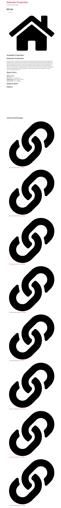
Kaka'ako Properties (17, 2)
